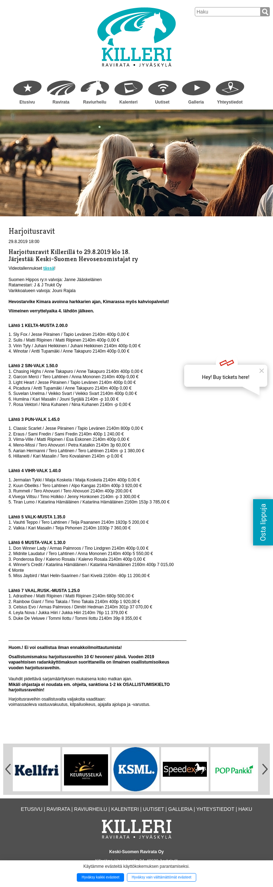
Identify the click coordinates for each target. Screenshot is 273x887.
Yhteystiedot (229, 102)
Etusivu (27, 102)
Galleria (196, 102)
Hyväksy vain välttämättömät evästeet (161, 877)
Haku (245, 809)
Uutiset (162, 102)
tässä (48, 268)
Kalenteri (128, 102)
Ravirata (61, 102)
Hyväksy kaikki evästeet (100, 877)
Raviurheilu (94, 102)
